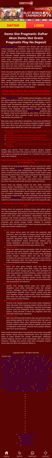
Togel (41, 356)
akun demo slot (12, 98)
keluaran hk (23, 371)
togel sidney (15, 198)
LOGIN (39, 25)
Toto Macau (20, 367)
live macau (14, 378)
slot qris (41, 373)
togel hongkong (6, 373)
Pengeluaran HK (17, 356)
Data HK (46, 358)
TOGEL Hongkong (30, 391)
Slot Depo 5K (27, 363)
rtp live (36, 382)
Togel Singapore (36, 361)
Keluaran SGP (9, 365)
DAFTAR (13, 25)
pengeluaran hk (19, 373)
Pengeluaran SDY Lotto (27, 434)
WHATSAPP (32, 454)
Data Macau (27, 441)
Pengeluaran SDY (31, 356)
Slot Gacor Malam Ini (36, 365)
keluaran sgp (37, 376)
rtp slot (14, 386)
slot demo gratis (34, 111)
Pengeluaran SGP (7, 363)
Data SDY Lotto (27, 439)
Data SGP (38, 358)
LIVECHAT (45, 454)
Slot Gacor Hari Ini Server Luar (24, 369)
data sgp (14, 371)
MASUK (6, 454)
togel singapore (35, 371)
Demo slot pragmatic (9, 47)
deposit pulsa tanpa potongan (12, 384)
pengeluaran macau (34, 378)
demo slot (19, 168)
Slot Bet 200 (30, 367)
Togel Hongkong (8, 367)
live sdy (10, 382)
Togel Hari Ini (28, 358)
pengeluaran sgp (8, 376)
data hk (30, 376)
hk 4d (48, 386)
